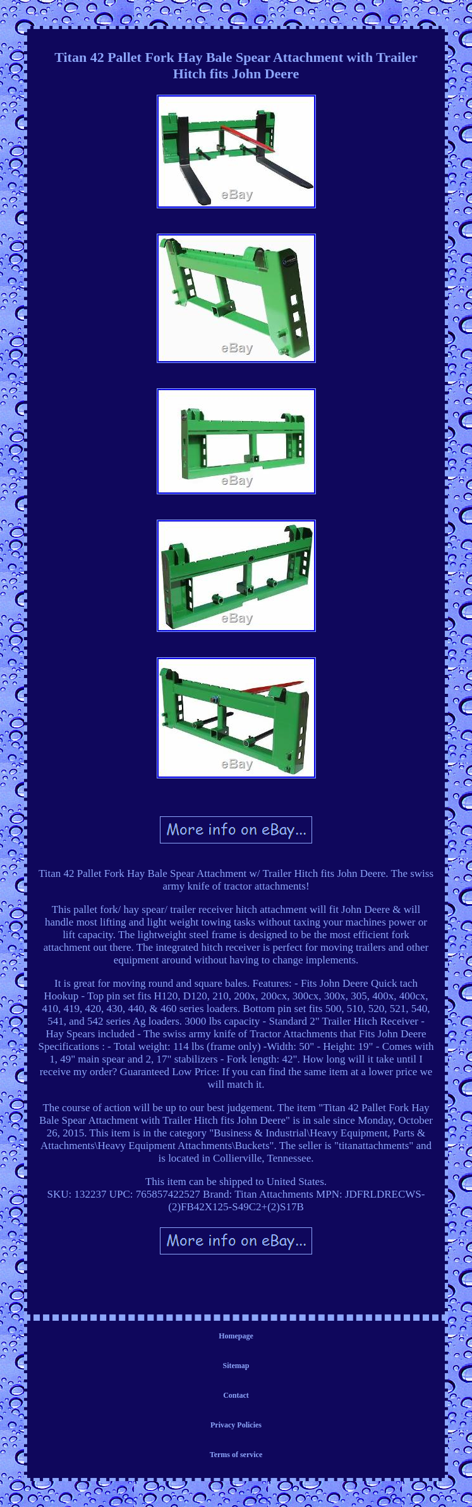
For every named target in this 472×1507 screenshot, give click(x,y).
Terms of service (236, 1454)
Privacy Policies (236, 1425)
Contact (236, 1395)
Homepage (236, 1335)
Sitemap (236, 1365)
